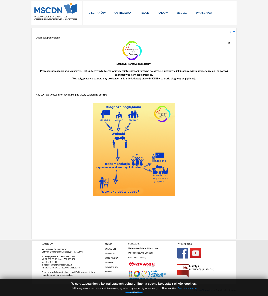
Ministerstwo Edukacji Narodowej (143, 248)
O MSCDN (110, 249)
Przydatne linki (111, 267)
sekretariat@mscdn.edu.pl (60, 265)
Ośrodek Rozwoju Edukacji (140, 253)
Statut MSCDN (111, 258)
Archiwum (109, 262)
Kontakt (108, 271)
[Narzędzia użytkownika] (230, 41)
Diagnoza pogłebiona (48, 37)
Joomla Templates (203, 290)
